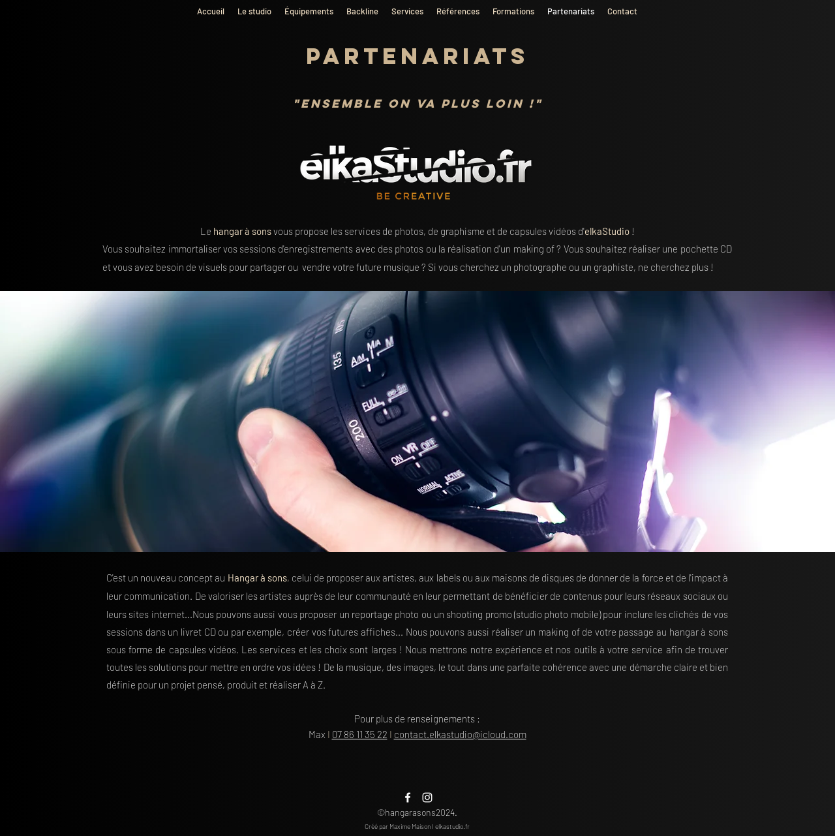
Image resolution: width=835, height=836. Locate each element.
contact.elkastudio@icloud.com (460, 734)
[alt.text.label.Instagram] (427, 797)
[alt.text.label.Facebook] (407, 797)
